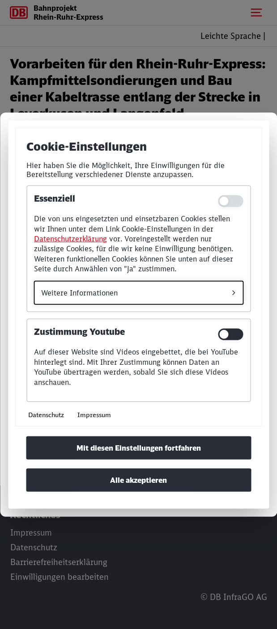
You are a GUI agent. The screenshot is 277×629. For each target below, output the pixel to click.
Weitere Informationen (79, 292)
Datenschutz (46, 414)
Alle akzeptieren (138, 480)
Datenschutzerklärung (70, 238)
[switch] (230, 334)
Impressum (94, 414)
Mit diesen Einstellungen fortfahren (139, 447)
